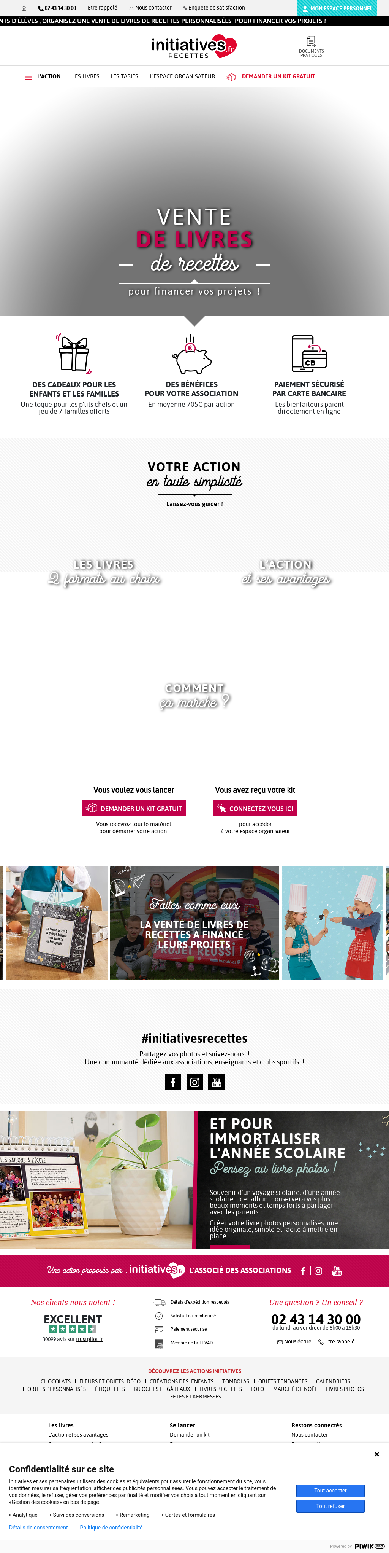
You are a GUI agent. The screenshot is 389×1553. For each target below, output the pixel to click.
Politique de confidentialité (111, 1527)
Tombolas (235, 1381)
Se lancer (182, 1425)
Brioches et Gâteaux (162, 1389)
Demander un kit (190, 1435)
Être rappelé (102, 8)
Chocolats (56, 1381)
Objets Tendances (282, 1381)
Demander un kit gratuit (133, 808)
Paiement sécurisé (189, 1329)
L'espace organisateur (182, 76)
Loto (257, 1389)
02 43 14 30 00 (316, 1319)
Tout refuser (330, 1506)
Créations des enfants (181, 1381)
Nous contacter (309, 1435)
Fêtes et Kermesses (195, 1396)
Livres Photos (345, 1389)
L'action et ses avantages (78, 1435)
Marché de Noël (295, 1389)
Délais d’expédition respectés (200, 1302)
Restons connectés (316, 1425)
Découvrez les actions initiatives (194, 1371)
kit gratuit (270, 76)
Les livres (86, 76)
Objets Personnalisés (56, 1389)
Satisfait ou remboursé (193, 1316)
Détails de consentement (38, 1527)
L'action (43, 76)
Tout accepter (330, 1491)
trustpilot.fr (89, 1339)
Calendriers (333, 1381)
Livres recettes (220, 1389)
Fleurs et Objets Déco (110, 1381)
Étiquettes (110, 1389)
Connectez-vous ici (255, 808)
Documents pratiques (311, 47)
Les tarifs (124, 76)
